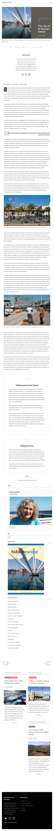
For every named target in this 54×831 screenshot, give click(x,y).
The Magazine (17, 47)
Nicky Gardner (24, 84)
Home (11, 47)
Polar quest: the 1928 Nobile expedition (13, 682)
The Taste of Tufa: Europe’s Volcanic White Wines (39, 732)
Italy (9, 536)
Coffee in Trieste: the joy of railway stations (39, 682)
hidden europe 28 (25, 47)
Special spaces (15, 84)
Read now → (15, 722)
